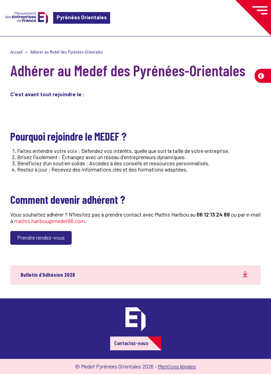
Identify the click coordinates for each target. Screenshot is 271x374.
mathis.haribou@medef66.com (49, 221)
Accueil (16, 52)
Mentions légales (177, 366)
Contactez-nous (131, 343)
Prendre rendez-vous (41, 237)
